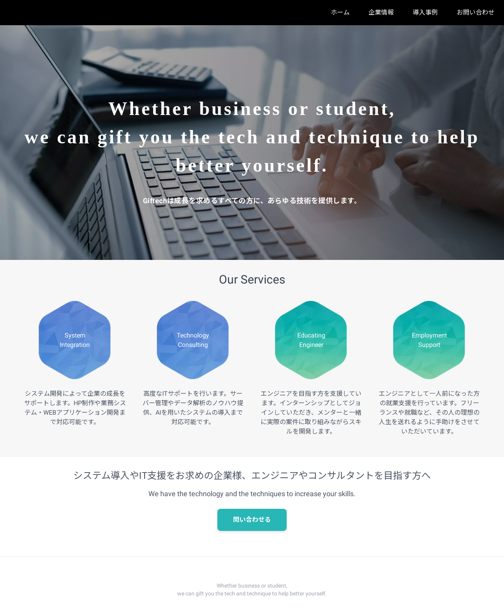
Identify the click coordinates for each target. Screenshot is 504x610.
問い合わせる (252, 519)
